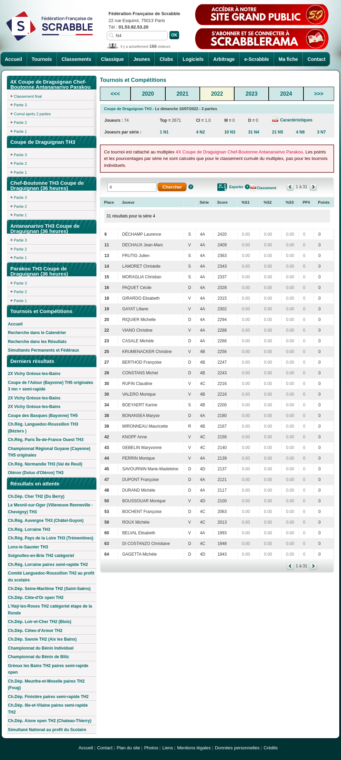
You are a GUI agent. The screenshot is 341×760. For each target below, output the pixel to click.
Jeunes (141, 59)
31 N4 (253, 132)
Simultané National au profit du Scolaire (47, 729)
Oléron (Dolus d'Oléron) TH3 (36, 472)
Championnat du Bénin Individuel (41, 648)
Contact (317, 59)
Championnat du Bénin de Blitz (38, 656)
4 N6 (300, 132)
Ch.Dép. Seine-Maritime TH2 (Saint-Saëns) (49, 588)
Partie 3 (20, 105)
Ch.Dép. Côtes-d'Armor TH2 (35, 630)
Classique (112, 59)
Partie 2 (20, 122)
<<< (115, 94)
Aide (191, 187)
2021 (182, 94)
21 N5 (277, 132)
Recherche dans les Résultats (37, 341)
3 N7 (321, 132)
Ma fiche (288, 59)
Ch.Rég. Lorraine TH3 (29, 529)
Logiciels (193, 59)
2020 (148, 94)
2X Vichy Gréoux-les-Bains (34, 373)
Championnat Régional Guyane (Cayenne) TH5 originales (49, 452)
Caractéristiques (295, 120)
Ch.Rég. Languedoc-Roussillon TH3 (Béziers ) (43, 427)
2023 (252, 94)
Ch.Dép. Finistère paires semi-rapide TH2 (48, 696)
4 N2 (200, 132)
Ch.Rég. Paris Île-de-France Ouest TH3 (45, 439)
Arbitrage (224, 59)
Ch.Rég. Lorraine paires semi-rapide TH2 (48, 564)
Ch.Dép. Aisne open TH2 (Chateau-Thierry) (49, 720)
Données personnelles (237, 747)
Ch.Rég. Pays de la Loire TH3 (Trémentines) (50, 538)
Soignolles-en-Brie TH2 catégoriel (41, 555)
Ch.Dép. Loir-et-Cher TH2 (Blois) (39, 621)
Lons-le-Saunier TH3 (28, 547)
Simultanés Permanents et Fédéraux (43, 350)
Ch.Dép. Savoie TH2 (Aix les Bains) (42, 639)
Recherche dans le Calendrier (37, 332)
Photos (151, 747)
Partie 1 (20, 131)
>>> (318, 94)
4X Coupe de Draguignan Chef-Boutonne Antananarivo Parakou (239, 151)
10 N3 (229, 132)
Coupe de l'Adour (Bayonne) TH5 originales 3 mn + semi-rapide (50, 386)
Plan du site (128, 747)
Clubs (166, 59)
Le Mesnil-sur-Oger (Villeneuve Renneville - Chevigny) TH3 (50, 508)
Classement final (28, 96)
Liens (167, 747)
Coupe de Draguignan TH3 (128, 109)
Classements (76, 59)
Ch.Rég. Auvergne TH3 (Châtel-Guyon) (46, 520)
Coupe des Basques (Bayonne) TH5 (43, 415)
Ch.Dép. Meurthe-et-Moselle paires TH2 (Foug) (46, 685)
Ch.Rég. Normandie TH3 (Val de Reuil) (45, 464)
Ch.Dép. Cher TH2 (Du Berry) (36, 496)
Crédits (271, 747)
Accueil (13, 59)
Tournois (42, 59)
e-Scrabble (256, 59)
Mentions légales (194, 747)
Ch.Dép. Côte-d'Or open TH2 (36, 597)
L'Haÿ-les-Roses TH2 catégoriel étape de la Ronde (50, 610)
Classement (266, 188)
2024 (286, 94)
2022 (217, 94)
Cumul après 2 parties (32, 114)
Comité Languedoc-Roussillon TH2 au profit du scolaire (51, 576)
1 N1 (164, 132)
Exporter (236, 187)
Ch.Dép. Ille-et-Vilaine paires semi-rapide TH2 (48, 709)
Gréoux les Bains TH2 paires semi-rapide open (48, 669)
